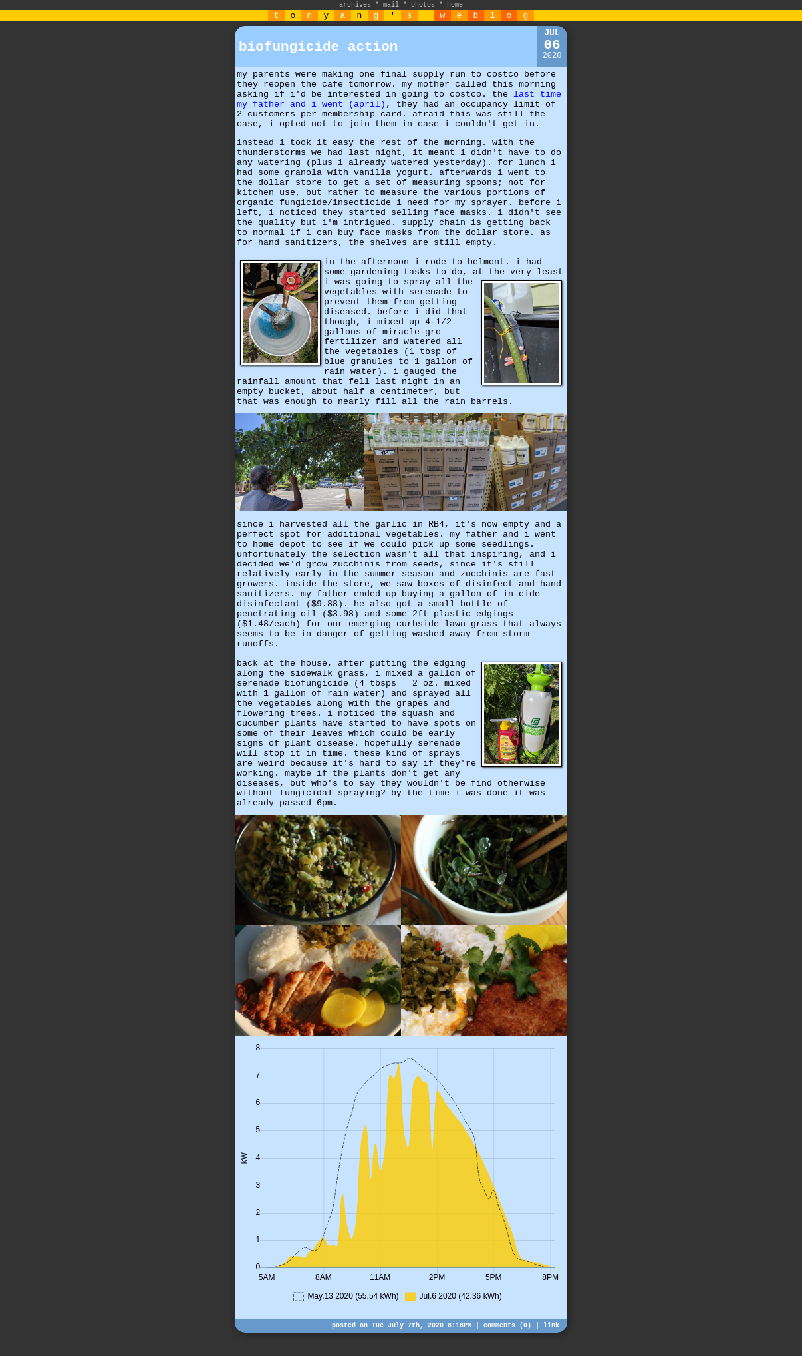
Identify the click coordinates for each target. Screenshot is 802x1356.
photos (423, 5)
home (455, 5)
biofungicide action (318, 47)
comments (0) (507, 1325)
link (551, 1325)
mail (391, 5)
